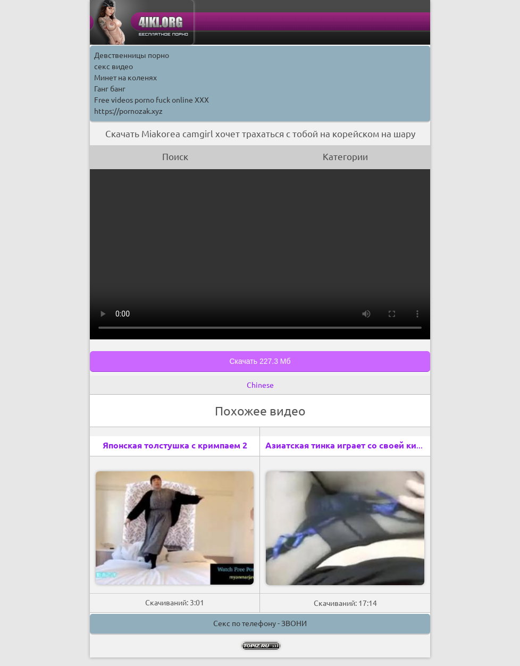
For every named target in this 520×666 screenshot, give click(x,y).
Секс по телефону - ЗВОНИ (260, 623)
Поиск (175, 157)
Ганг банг (109, 89)
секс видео (113, 66)
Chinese (260, 385)
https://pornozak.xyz (128, 111)
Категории (345, 157)
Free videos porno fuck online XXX (151, 100)
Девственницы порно (131, 55)
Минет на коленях (125, 77)
